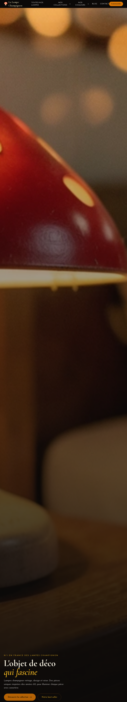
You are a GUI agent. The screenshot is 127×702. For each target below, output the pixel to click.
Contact (104, 4)
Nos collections (62, 4)
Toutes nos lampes (37, 4)
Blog (94, 4)
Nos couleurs (82, 4)
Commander (116, 4)
